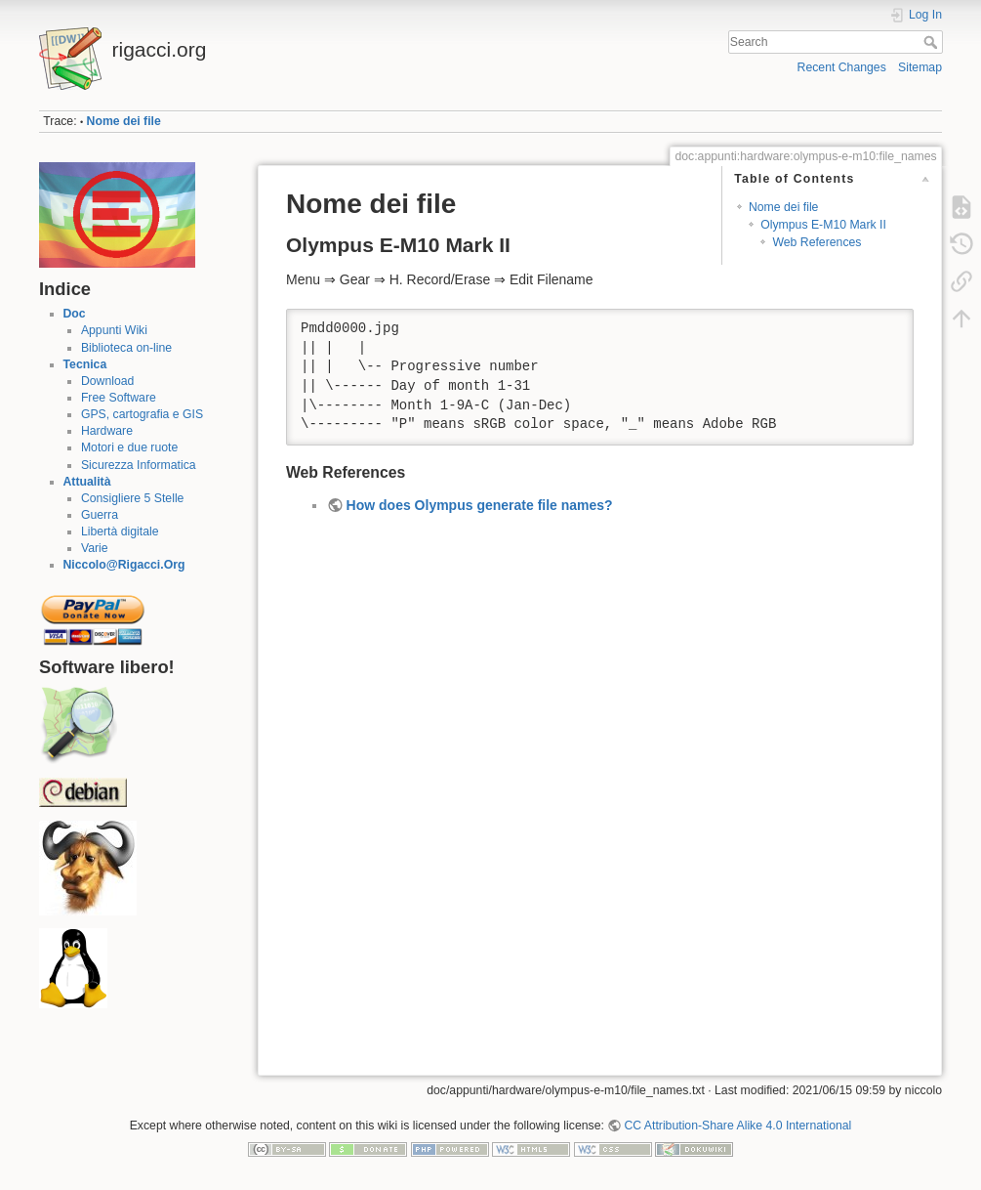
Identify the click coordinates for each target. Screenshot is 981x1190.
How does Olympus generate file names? (480, 505)
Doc (74, 313)
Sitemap (920, 67)
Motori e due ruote (129, 447)
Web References (816, 242)
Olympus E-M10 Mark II (823, 225)
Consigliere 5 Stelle (132, 498)
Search (932, 42)
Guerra (99, 515)
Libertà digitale (120, 531)
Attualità (87, 482)
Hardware (107, 431)
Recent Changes (841, 67)
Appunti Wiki (114, 330)
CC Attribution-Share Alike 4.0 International (737, 1125)
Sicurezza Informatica (138, 465)
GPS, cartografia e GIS (142, 414)
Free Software (118, 397)
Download (107, 381)
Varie (94, 548)
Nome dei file (124, 121)
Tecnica (85, 364)
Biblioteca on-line (126, 348)
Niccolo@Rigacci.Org (124, 565)
